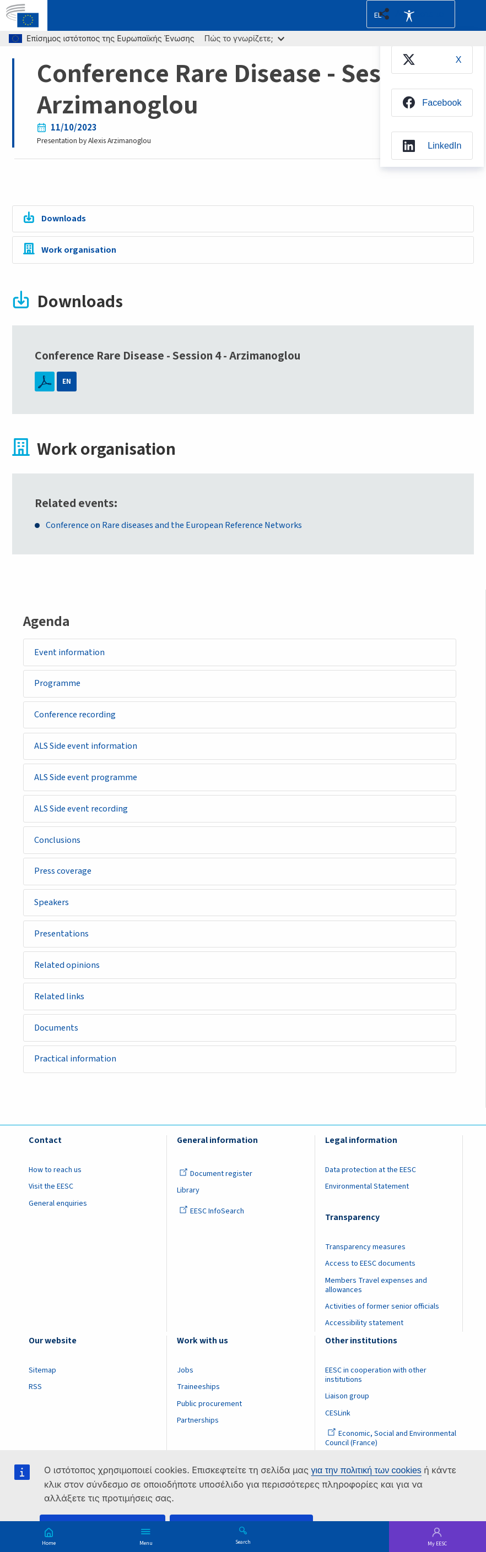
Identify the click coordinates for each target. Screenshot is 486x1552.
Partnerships (198, 1439)
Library (188, 1209)
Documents (57, 1045)
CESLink (337, 1432)
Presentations (63, 947)
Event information (71, 653)
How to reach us (55, 1189)
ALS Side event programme (89, 783)
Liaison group (347, 1416)
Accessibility (408, 15)
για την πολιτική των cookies (366, 1470)
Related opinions (69, 979)
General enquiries (58, 1222)
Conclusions (59, 849)
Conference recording (78, 718)
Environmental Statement (367, 1205)
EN (66, 382)
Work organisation (80, 251)
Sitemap (42, 1389)
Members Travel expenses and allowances (376, 1304)
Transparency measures (365, 1266)
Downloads (66, 219)
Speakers (54, 914)
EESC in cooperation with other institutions (375, 1394)
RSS (35, 1406)
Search (243, 1541)
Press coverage (65, 881)
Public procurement (209, 1423)
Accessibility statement (364, 1342)
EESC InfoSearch (211, 1230)
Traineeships (198, 1406)
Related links (61, 1012)
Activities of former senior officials (382, 1325)
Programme (58, 685)
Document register (215, 1193)
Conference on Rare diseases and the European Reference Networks (179, 525)
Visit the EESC (51, 1205)
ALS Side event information (89, 751)
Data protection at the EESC (370, 1189)
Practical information (77, 1077)
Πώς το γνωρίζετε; (244, 38)
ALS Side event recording (85, 816)
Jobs (185, 1389)
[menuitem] (428, 61)
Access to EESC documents (370, 1282)
